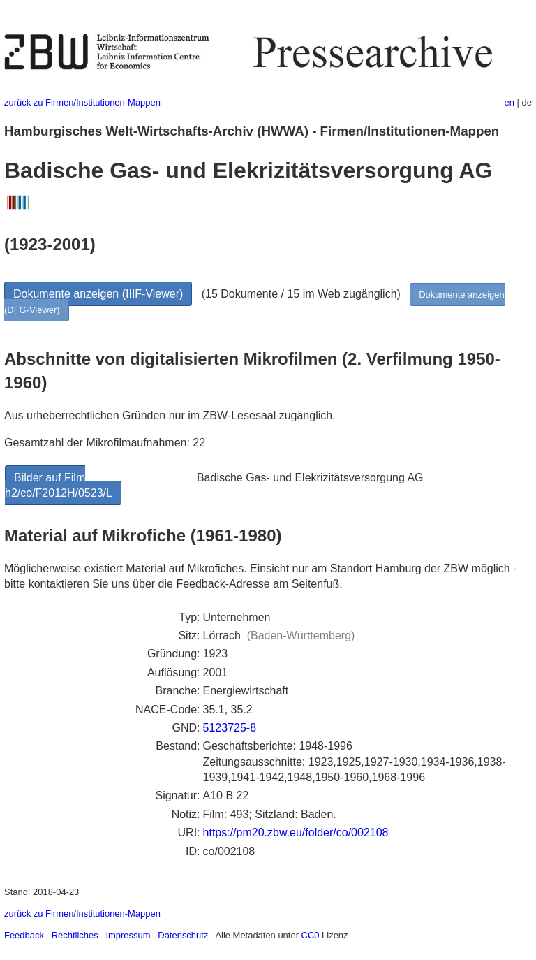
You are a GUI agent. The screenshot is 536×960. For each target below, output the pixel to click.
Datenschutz (183, 935)
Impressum (127, 935)
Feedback (24, 935)
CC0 (311, 935)
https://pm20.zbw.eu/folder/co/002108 (296, 832)
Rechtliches (75, 935)
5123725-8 (230, 728)
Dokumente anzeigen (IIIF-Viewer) (98, 294)
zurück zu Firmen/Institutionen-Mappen (82, 102)
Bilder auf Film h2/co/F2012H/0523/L (58, 485)
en (509, 102)
